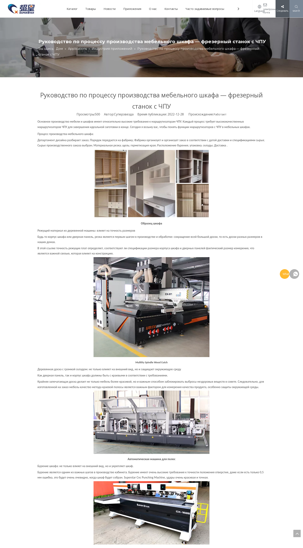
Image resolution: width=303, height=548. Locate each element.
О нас (153, 9)
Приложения (132, 9)
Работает (220, 114)
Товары (90, 9)
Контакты (171, 9)
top (297, 533)
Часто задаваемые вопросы (205, 9)
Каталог (72, 9)
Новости (110, 9)
